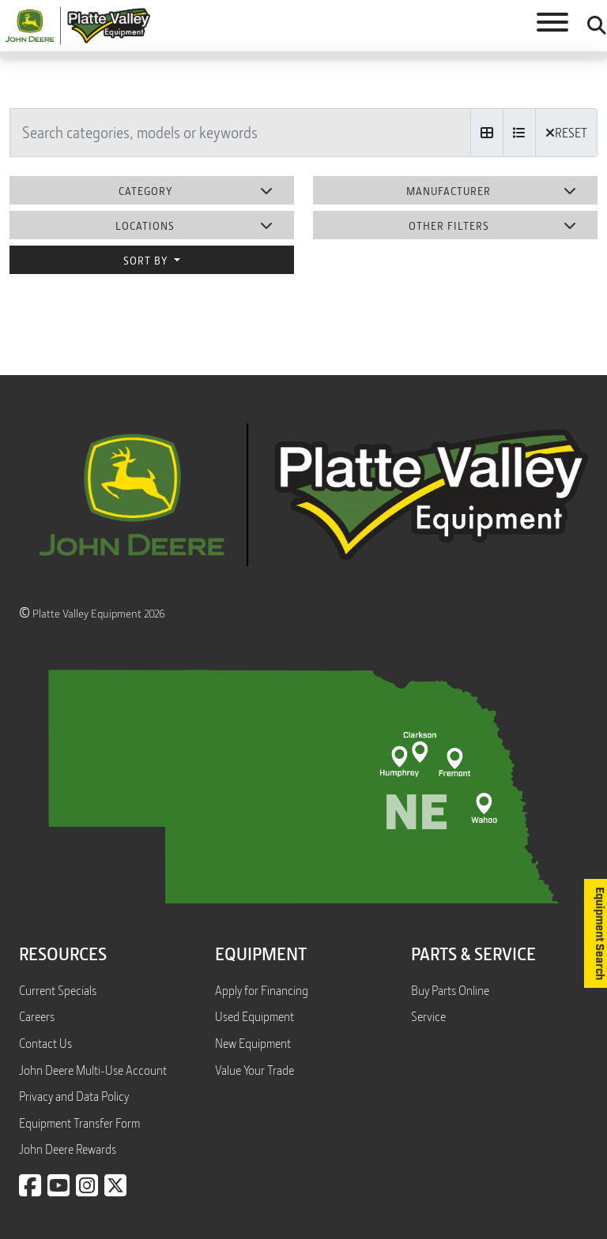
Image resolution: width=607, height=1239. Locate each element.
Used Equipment (254, 1016)
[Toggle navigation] (552, 25)
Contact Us (45, 1043)
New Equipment (253, 1043)
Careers (37, 1016)
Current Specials (57, 990)
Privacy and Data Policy (74, 1096)
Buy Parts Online (450, 990)
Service (428, 1016)
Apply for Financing (261, 990)
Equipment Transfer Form (79, 1123)
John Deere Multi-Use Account (93, 1070)
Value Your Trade (254, 1070)
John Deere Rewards (67, 1149)
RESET (566, 133)
